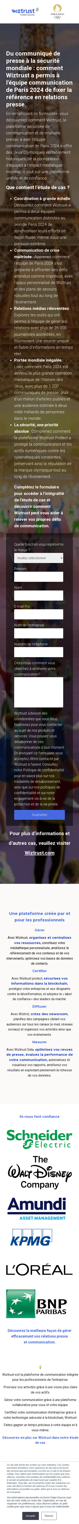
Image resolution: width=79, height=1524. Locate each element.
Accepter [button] (30, 1516)
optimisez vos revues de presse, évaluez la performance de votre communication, (39, 1055)
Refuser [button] (49, 1516)
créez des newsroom (49, 1014)
